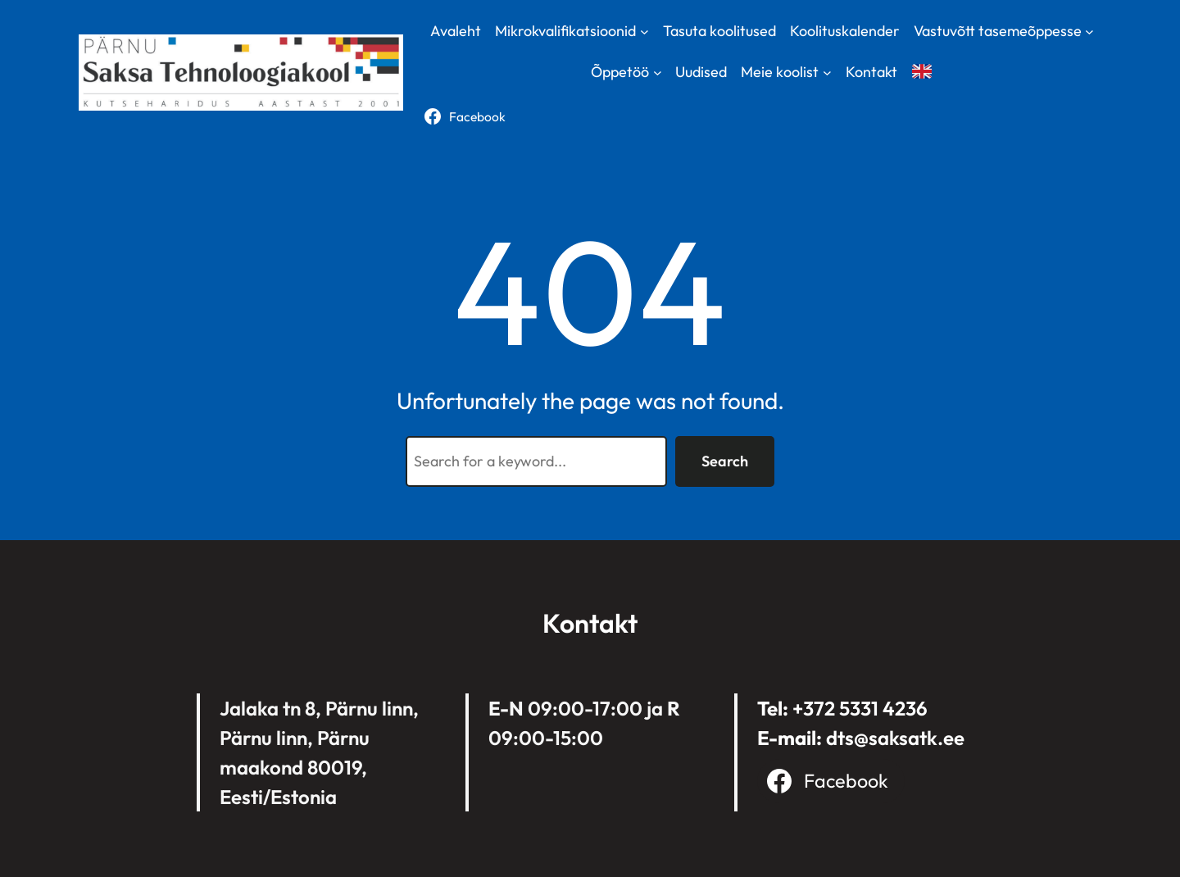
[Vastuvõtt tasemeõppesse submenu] (1089, 30)
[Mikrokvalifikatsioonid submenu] (644, 30)
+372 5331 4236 (860, 708)
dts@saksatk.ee (895, 737)
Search (724, 461)
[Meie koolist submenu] (827, 72)
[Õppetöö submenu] (657, 72)
